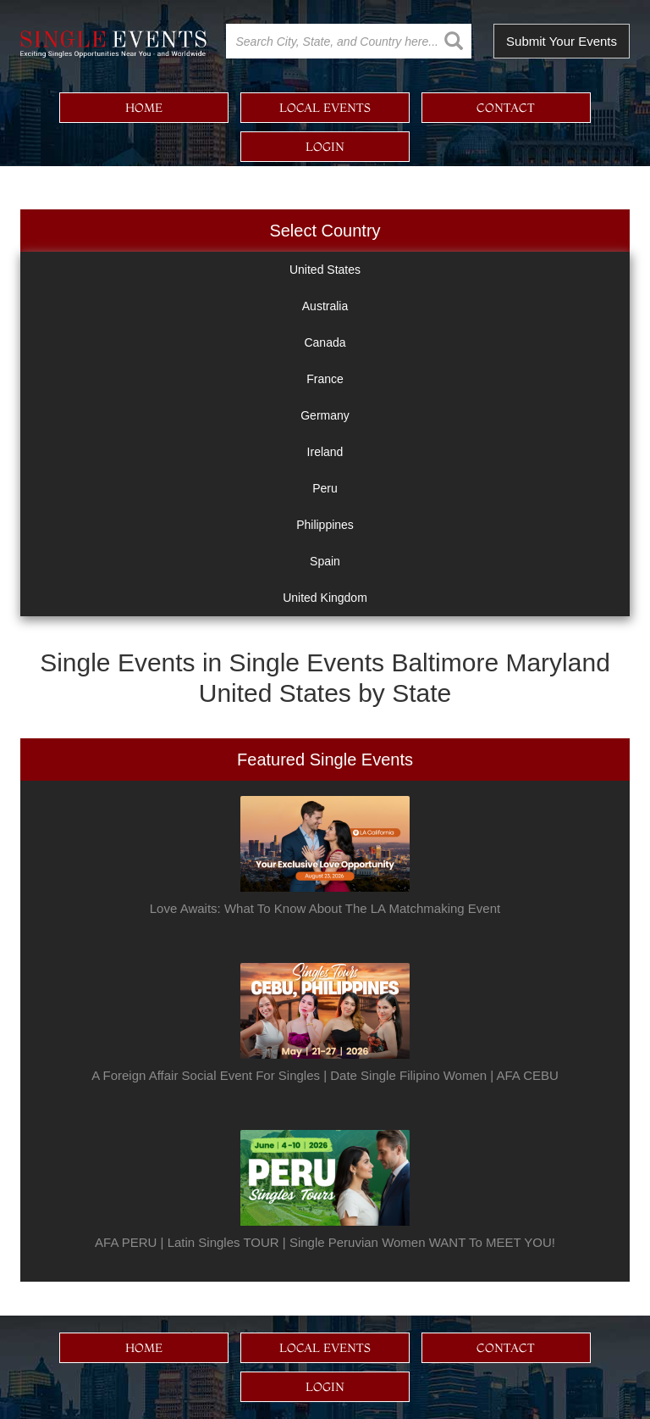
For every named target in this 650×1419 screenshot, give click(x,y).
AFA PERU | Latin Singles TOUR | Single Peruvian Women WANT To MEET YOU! (325, 1242)
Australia (325, 306)
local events (325, 107)
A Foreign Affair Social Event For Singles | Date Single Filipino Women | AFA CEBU (325, 1075)
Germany (325, 415)
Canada (324, 342)
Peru (325, 488)
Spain (325, 561)
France (325, 379)
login (325, 146)
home (143, 107)
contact (505, 107)
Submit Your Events (561, 41)
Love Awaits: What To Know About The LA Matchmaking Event (325, 908)
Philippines (325, 524)
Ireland (325, 452)
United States (325, 269)
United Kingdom (325, 597)
